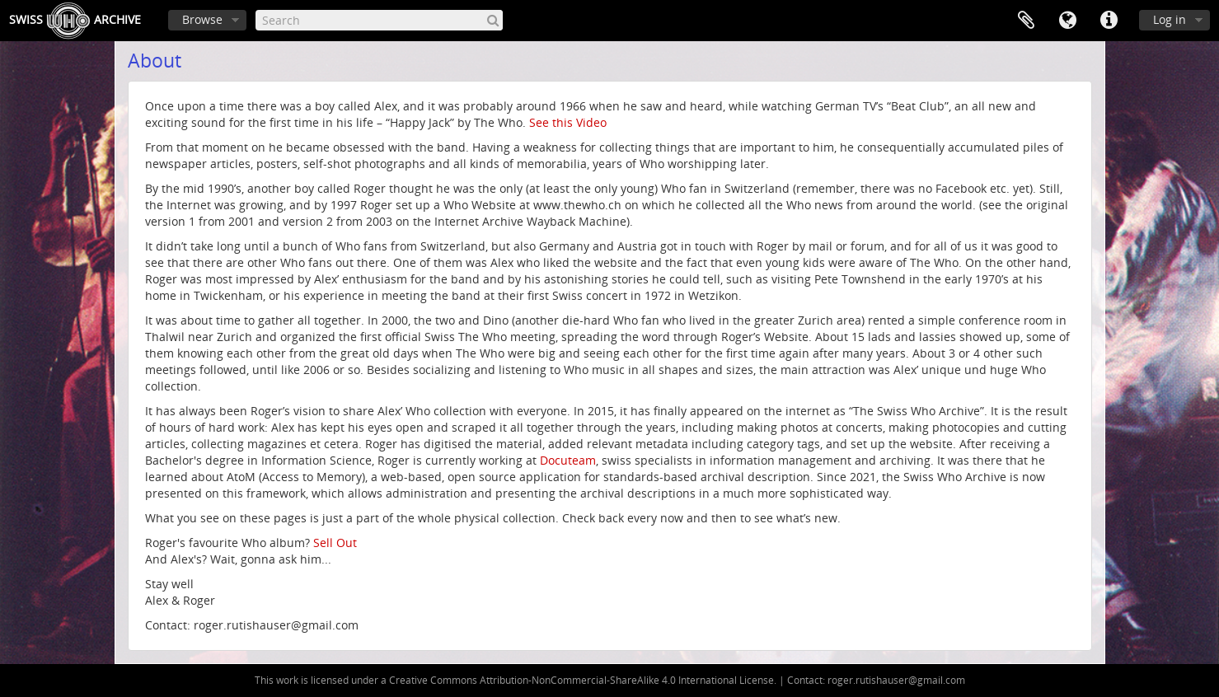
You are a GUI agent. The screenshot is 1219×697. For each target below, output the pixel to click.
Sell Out (335, 542)
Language (1067, 20)
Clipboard (1026, 20)
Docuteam (568, 460)
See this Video (568, 122)
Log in (1169, 19)
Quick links (1108, 20)
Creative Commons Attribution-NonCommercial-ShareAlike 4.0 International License (581, 680)
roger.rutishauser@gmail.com (896, 680)
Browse (202, 19)
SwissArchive (75, 21)
